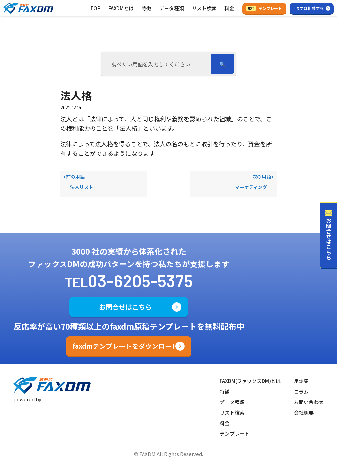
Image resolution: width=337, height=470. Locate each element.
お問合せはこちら (125, 307)
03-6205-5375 (140, 280)
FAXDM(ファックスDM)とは (250, 380)
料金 (229, 8)
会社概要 (304, 412)
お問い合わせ (309, 402)
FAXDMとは (121, 8)
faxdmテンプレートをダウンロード (125, 346)
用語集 (301, 380)
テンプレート (264, 8)
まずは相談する (310, 8)
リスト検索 (204, 8)
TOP (95, 8)
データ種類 (171, 8)
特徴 (146, 8)
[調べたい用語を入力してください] (157, 64)
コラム (301, 391)
